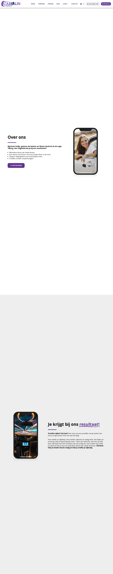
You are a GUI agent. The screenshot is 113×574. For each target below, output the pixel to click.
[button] (66, 3)
